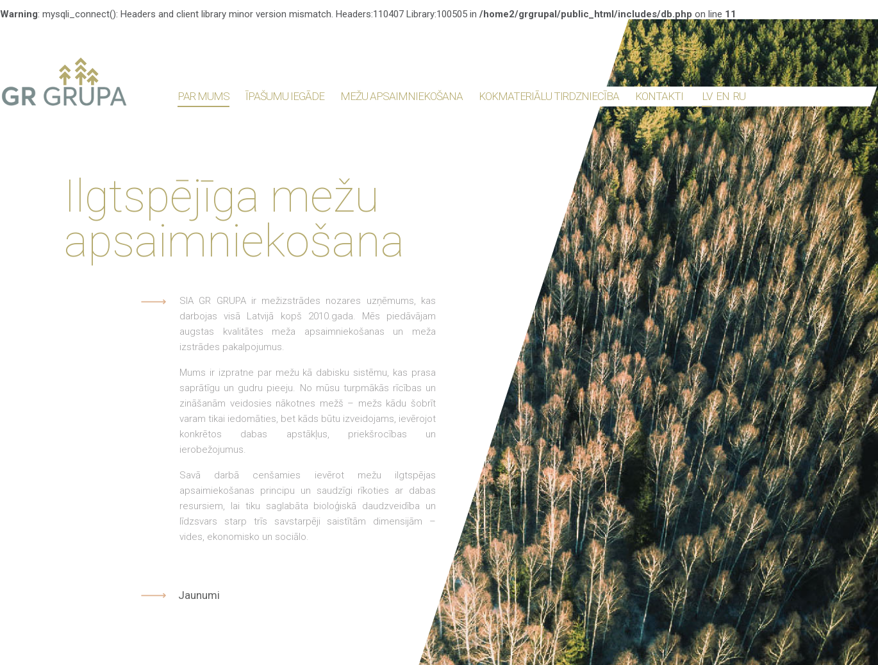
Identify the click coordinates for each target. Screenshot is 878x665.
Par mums (203, 96)
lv (707, 96)
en (722, 96)
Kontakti (659, 96)
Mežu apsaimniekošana (401, 96)
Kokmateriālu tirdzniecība (549, 96)
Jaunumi (199, 595)
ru (739, 96)
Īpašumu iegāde (284, 96)
